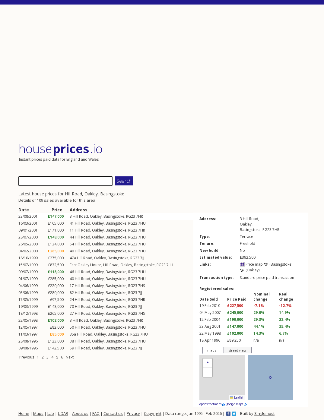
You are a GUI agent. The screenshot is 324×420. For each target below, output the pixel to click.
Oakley (91, 194)
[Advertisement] (163, 73)
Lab (50, 413)
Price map (251, 264)
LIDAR (63, 413)
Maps (38, 413)
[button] (207, 363)
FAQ (96, 413)
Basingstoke (112, 194)
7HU (142, 223)
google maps (237, 404)
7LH (170, 264)
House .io (60, 148)
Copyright (152, 413)
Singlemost (264, 413)
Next (70, 357)
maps (211, 350)
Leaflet (236, 397)
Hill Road (73, 194)
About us (80, 413)
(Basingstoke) (278, 264)
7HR (139, 216)
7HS (141, 285)
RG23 (130, 216)
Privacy (133, 413)
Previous (26, 357)
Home (23, 413)
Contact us (113, 413)
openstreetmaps (212, 404)
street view (237, 350)
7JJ (142, 258)
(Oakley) (249, 270)
